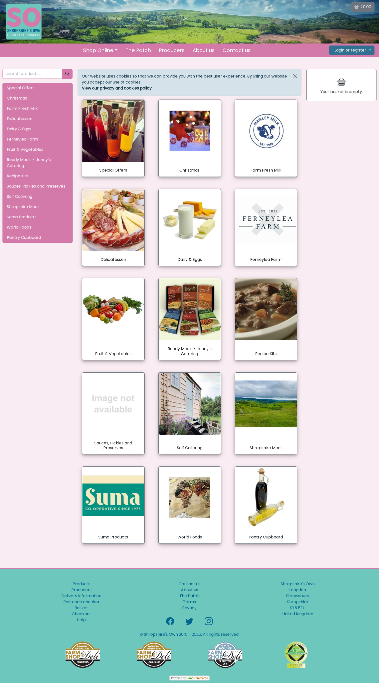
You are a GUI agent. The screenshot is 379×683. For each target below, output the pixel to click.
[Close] (295, 76)
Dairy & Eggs (19, 129)
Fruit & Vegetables (25, 149)
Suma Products (22, 217)
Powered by (189, 677)
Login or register (350, 50)
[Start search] (67, 74)
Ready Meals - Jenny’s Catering (29, 163)
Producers (172, 50)
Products (81, 584)
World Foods (19, 227)
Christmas (17, 98)
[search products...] (32, 74)
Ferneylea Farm (22, 139)
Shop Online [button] (98, 50)
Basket (81, 608)
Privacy (189, 608)
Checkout (81, 614)
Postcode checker (81, 602)
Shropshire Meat (23, 207)
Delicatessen (19, 119)
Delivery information (81, 596)
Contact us (237, 50)
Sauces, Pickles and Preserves (36, 186)
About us (204, 50)
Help (81, 620)
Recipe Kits (17, 176)
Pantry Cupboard (24, 237)
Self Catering (19, 196)
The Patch (138, 50)
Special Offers (21, 88)
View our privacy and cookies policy (117, 88)
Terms (189, 602)
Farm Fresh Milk (22, 108)
